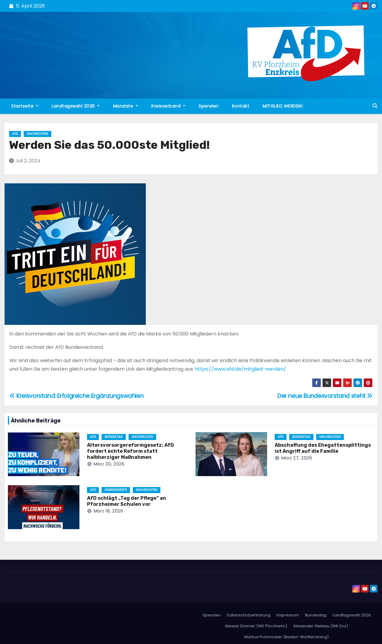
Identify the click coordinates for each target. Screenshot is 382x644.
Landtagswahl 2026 (76, 106)
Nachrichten (37, 134)
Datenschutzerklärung (248, 615)
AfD (15, 134)
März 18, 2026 (108, 511)
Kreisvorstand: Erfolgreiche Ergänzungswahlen (76, 396)
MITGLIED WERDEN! (283, 106)
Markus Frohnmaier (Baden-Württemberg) (286, 637)
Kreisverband (168, 106)
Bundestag (114, 437)
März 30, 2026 (109, 464)
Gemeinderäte (116, 490)
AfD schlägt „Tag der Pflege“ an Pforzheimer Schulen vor (126, 501)
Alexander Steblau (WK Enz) (320, 626)
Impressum (287, 615)
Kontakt (241, 106)
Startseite (24, 106)
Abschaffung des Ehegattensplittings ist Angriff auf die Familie (323, 448)
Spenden (209, 106)
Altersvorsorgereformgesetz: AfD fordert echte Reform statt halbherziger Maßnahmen (130, 451)
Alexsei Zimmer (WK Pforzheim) (256, 626)
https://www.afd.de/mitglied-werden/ (240, 368)
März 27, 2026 (296, 458)
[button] (375, 105)
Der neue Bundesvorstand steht (325, 396)
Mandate (125, 106)
